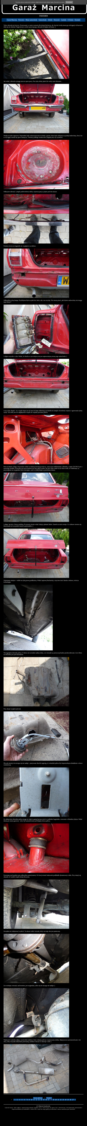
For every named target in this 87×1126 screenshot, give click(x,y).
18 (51, 1099)
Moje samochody (31, 20)
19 (53, 1099)
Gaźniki (63, 20)
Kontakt (77, 20)
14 (41, 1099)
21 (58, 1099)
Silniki (50, 20)
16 (46, 1099)
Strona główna (38, 1098)
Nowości (21, 20)
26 (70, 1099)
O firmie (70, 20)
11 (34, 1099)
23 (63, 1099)
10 (31, 1099)
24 (65, 1099)
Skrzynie (57, 20)
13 (39, 1099)
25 (68, 1099)
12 (36, 1099)
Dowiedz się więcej (59, 2)
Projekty (49, 1098)
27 (73, 1099)
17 (48, 1099)
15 (43, 1099)
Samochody (43, 20)
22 (61, 1099)
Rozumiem (69, 2)
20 (56, 1099)
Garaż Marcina (12, 20)
